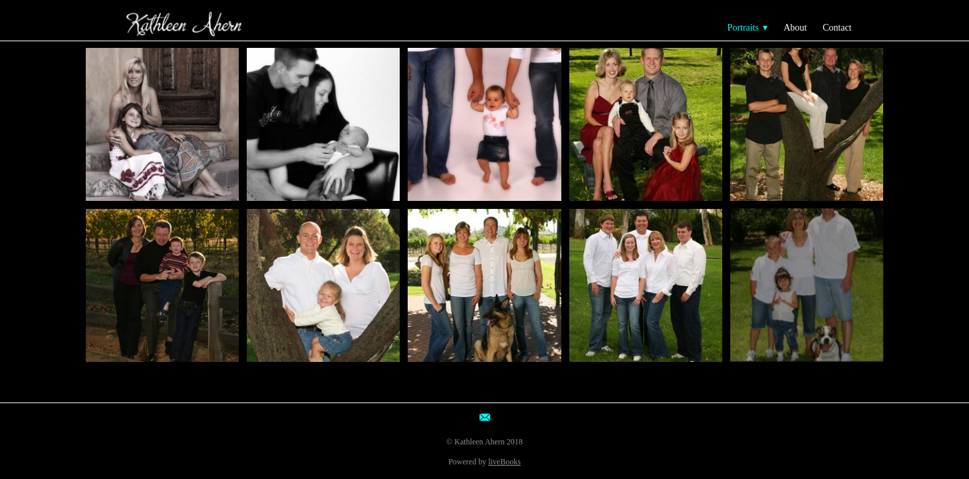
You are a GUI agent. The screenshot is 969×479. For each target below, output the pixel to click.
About (795, 28)
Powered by (484, 461)
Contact (837, 28)
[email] (485, 418)
